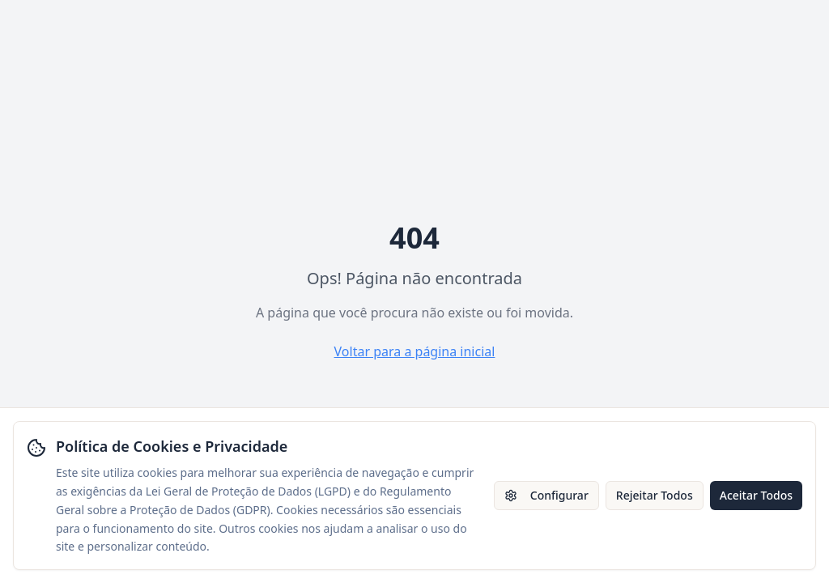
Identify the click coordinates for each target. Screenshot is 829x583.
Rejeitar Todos (654, 495)
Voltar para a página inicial (414, 351)
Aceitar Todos (756, 495)
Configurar (546, 495)
